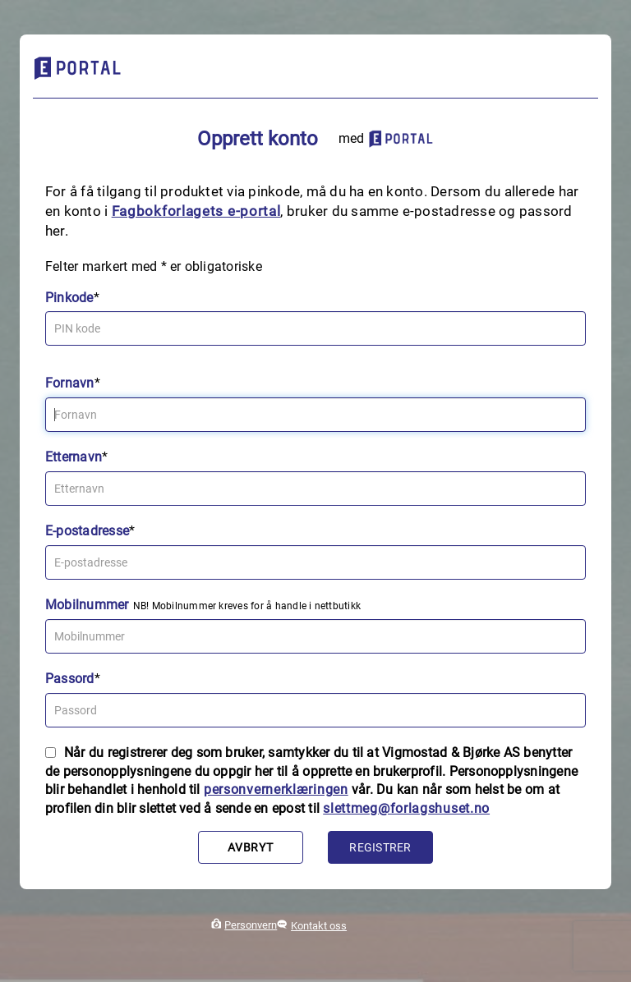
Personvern (250, 925)
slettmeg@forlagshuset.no (406, 808)
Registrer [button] (380, 847)
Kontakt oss (319, 926)
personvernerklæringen (276, 789)
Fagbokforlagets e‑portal (196, 211)
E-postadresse (87, 531)
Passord (69, 678)
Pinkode (69, 297)
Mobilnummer (87, 605)
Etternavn (73, 457)
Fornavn (69, 383)
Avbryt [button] (250, 847)
